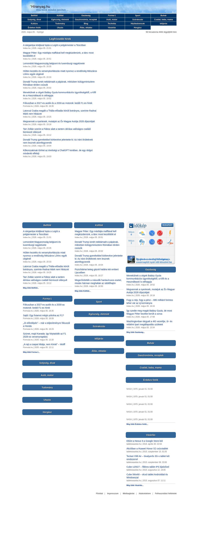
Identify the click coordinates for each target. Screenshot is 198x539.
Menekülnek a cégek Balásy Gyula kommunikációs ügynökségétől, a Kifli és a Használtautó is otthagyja (148, 278)
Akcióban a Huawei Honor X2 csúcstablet (147, 448)
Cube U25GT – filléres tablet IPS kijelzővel (148, 467)
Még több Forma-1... (31, 352)
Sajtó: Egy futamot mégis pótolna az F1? (43, 315)
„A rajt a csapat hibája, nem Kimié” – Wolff (44, 344)
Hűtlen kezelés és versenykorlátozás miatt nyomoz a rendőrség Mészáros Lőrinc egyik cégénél (45, 255)
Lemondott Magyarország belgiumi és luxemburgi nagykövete (54, 63)
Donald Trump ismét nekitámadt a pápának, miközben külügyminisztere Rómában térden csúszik (97, 245)
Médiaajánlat (128, 493)
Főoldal (99, 493)
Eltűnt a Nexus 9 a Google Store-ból (145, 441)
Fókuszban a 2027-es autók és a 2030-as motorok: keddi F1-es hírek (57, 103)
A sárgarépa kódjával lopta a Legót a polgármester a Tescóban (54, 45)
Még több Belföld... (31, 288)
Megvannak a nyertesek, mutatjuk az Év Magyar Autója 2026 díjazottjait (59, 121)
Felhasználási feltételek (166, 493)
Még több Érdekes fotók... (137, 424)
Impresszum (112, 493)
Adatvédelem (145, 493)
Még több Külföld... (83, 291)
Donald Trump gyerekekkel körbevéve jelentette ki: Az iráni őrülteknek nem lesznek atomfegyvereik (99, 258)
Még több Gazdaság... (136, 332)
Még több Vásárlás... (135, 485)
